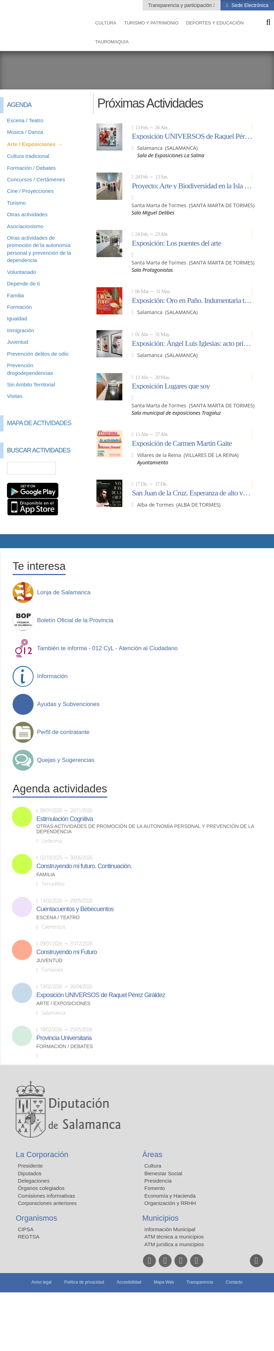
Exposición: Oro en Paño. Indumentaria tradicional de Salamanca (192, 300)
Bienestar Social (163, 1173)
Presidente (30, 1166)
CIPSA (26, 1229)
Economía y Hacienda (170, 1196)
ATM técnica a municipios (174, 1237)
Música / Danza (25, 132)
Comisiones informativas (46, 1196)
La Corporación (42, 1154)
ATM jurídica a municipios (174, 1244)
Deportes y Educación (215, 23)
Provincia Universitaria (64, 1037)
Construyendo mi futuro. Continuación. (84, 866)
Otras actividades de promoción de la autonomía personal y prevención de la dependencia (145, 829)
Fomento (154, 1188)
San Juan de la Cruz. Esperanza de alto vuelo (192, 492)
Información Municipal (169, 1229)
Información (52, 676)
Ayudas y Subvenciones (68, 704)
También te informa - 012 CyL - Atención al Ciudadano (107, 648)
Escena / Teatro (25, 120)
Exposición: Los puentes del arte (176, 243)
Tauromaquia (112, 41)
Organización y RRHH (170, 1203)
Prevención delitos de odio (37, 354)
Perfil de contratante (63, 732)
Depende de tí (23, 283)
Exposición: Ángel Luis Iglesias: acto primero (192, 343)
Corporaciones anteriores (47, 1203)
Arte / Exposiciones (31, 144)
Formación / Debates (31, 168)
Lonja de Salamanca (64, 592)
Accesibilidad (129, 1282)
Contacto (234, 1282)
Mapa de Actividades (39, 423)
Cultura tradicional (28, 156)
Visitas (14, 396)
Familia (15, 295)
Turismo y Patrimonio (151, 23)
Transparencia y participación (180, 5)
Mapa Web (164, 1282)
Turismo (16, 203)
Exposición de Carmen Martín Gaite (182, 443)
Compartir (8, 541)
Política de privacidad (84, 1282)
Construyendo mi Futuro (66, 952)
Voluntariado (21, 272)
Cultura (105, 23)
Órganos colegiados (41, 1188)
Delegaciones (34, 1181)
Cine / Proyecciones (30, 191)
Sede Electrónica (249, 5)
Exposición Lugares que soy (171, 386)
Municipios (160, 1218)
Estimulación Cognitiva (64, 818)
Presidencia (158, 1181)
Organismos (36, 1218)
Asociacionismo (25, 226)
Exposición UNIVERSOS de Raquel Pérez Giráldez (192, 136)
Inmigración (20, 330)
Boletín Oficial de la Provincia (75, 620)
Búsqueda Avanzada (76, 468)
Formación (19, 307)
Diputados (30, 1173)
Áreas (152, 1154)
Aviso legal (41, 1282)
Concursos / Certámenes (36, 179)
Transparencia (200, 1282)
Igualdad (17, 318)
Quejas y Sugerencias (65, 760)
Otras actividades (27, 214)
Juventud (17, 342)
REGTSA (28, 1237)
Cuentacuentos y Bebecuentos (75, 909)
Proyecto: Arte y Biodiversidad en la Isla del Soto (192, 185)
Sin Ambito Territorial (31, 384)
